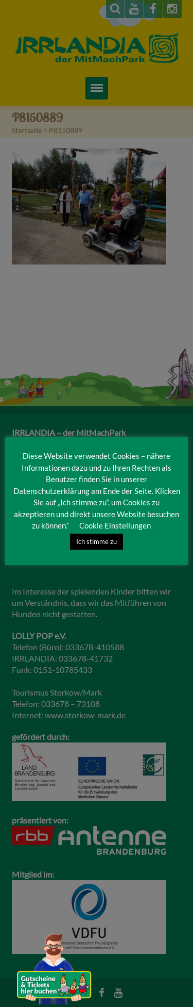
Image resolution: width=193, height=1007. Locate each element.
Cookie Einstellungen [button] (115, 525)
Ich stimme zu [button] (96, 541)
